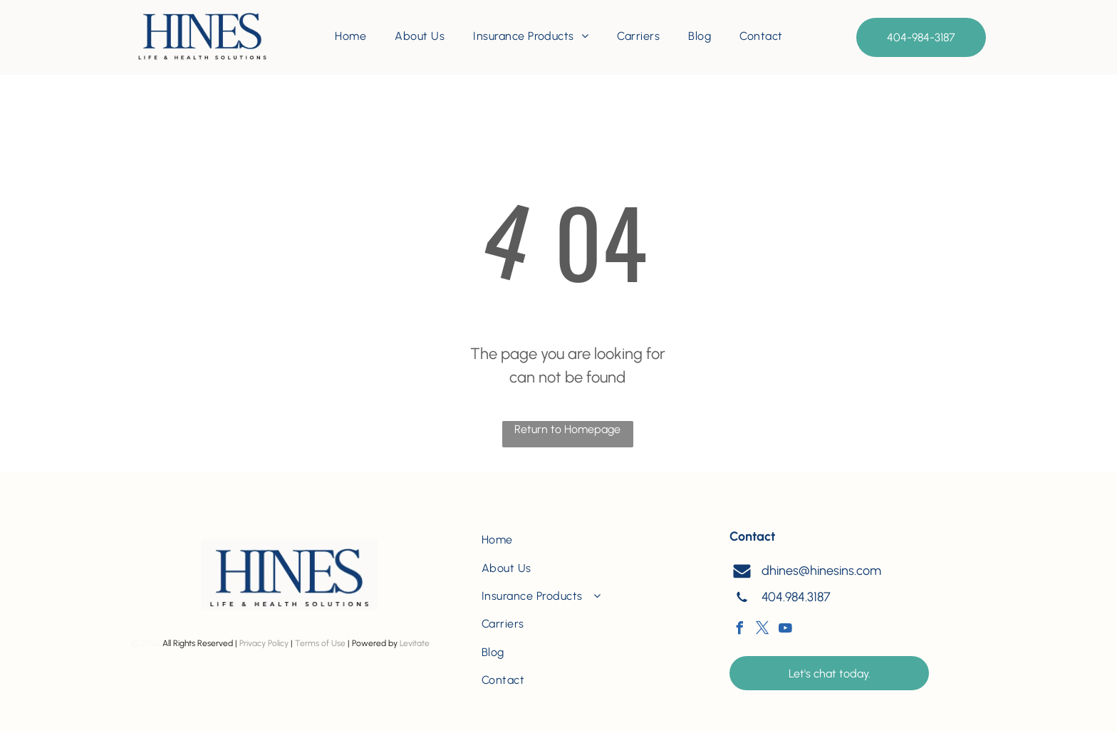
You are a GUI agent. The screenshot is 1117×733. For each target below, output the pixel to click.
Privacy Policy (264, 643)
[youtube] (785, 630)
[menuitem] (350, 36)
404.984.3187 (796, 597)
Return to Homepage (567, 429)
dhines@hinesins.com (821, 570)
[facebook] (739, 630)
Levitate (415, 643)
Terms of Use (320, 643)
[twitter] (762, 630)
